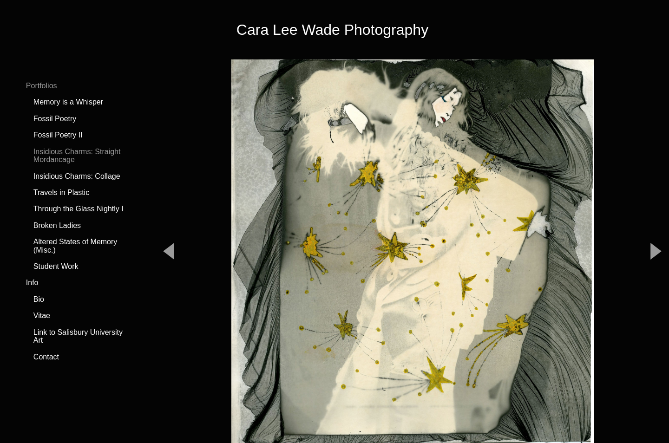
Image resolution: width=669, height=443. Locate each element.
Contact (46, 357)
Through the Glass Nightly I (78, 209)
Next (656, 201)
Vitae (41, 315)
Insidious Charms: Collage (76, 176)
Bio (38, 299)
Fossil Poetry (54, 119)
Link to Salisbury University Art (78, 336)
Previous (169, 201)
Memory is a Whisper (68, 102)
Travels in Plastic (61, 192)
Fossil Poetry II (58, 135)
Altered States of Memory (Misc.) (75, 246)
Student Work (56, 266)
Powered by (334, 420)
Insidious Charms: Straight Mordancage (77, 156)
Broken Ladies (57, 225)
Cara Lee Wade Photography (332, 29)
